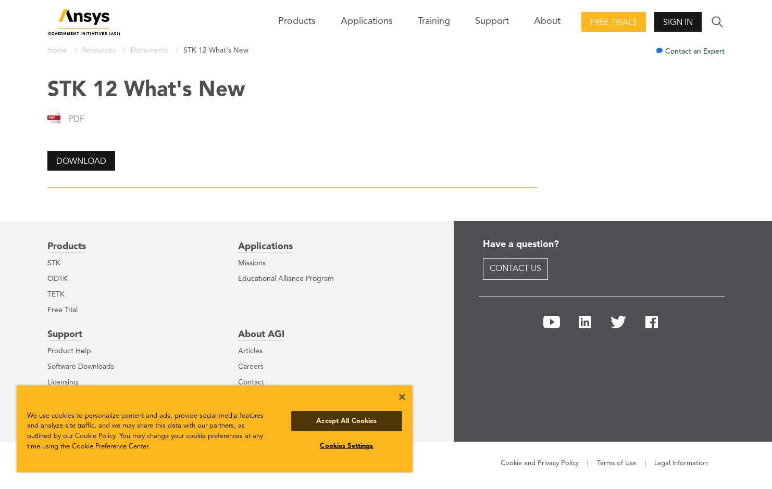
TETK (56, 294)
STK (53, 263)
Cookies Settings (346, 446)
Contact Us (515, 269)
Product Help (69, 351)
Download (81, 162)
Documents (150, 50)
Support (64, 334)
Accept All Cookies (346, 421)
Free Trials (613, 23)
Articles (250, 351)
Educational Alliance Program (286, 278)
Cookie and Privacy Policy (540, 463)
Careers (251, 366)
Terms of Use (616, 463)
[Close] (402, 397)
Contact (251, 382)
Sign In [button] (678, 23)
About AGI (261, 334)
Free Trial (62, 310)
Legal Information (681, 463)
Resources (100, 50)
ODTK (57, 278)
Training (434, 21)
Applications (367, 21)
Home (58, 50)
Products (66, 246)
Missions (252, 263)
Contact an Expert (695, 51)
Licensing (62, 382)
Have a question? (521, 244)
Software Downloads (80, 366)
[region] (215, 428)
